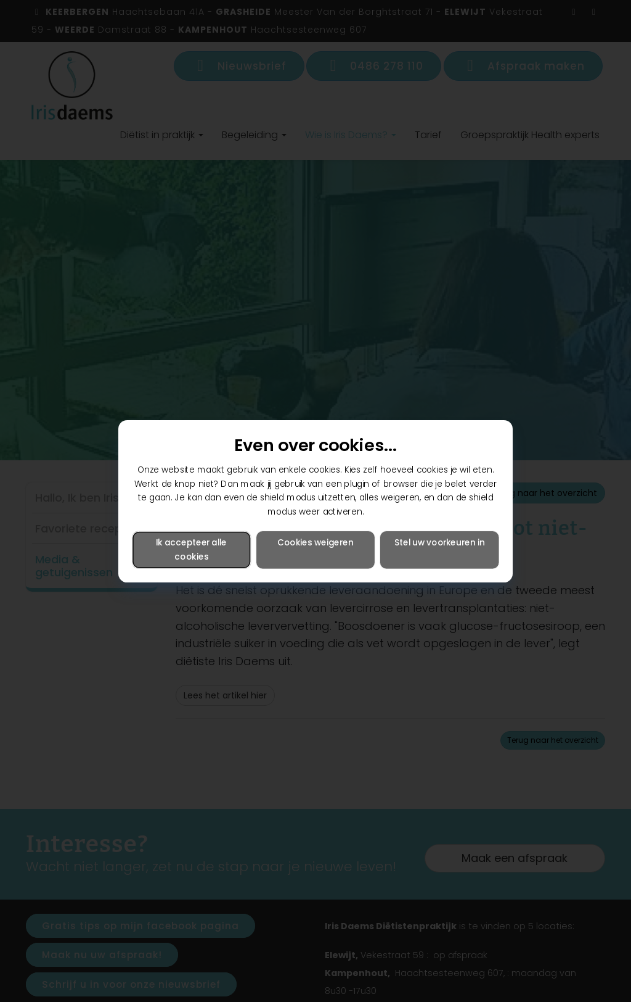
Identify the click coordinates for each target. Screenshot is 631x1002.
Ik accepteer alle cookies (191, 549)
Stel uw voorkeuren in (439, 542)
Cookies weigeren (315, 542)
